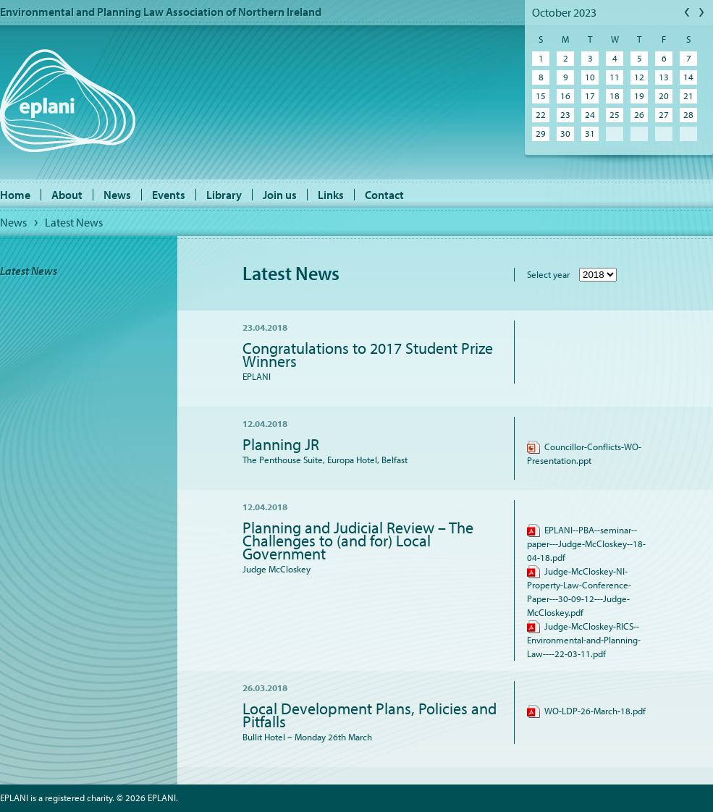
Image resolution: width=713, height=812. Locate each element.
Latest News (74, 222)
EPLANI (67, 100)
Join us (280, 194)
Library (224, 194)
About (67, 194)
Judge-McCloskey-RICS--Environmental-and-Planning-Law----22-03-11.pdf (584, 639)
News (117, 194)
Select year (548, 274)
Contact (384, 194)
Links (331, 194)
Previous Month (687, 13)
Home (15, 194)
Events (168, 194)
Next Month (702, 13)
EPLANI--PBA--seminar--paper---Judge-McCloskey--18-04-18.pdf (586, 543)
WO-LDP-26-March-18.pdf (586, 710)
